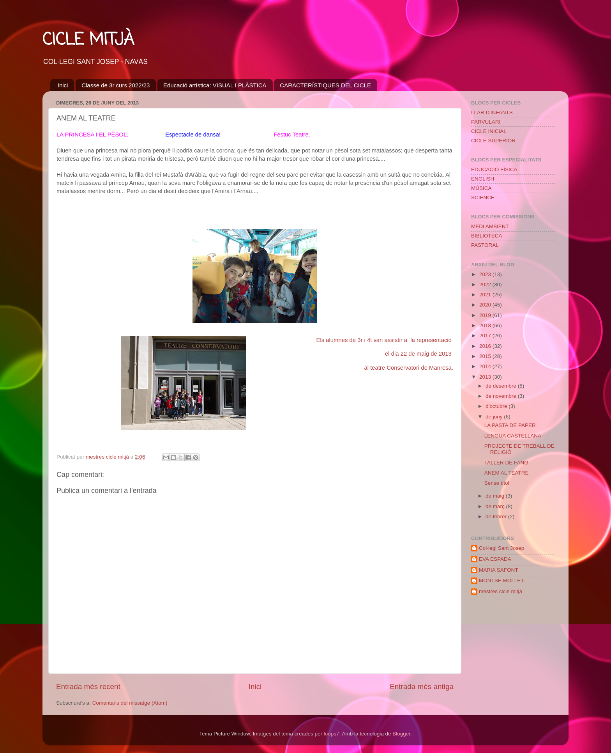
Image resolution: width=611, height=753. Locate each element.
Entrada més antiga (422, 686)
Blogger (401, 734)
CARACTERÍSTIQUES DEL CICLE (325, 85)
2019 (486, 315)
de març (496, 506)
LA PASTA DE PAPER (510, 425)
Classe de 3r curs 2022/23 (115, 85)
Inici (63, 85)
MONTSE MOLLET (501, 580)
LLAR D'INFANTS (492, 112)
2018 (486, 325)
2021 (486, 295)
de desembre (502, 386)
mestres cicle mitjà (500, 591)
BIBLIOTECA (486, 236)
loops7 (331, 734)
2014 (486, 366)
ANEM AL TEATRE (506, 473)
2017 (486, 335)
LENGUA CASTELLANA (512, 436)
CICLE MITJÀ (88, 40)
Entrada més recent (88, 686)
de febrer (497, 516)
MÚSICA (481, 188)
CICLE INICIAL (489, 131)
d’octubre (497, 406)
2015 (486, 356)
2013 (486, 377)
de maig (496, 496)
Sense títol (496, 483)
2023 (486, 274)
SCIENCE (482, 197)
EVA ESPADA (495, 559)
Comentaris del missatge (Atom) (130, 703)
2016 (486, 346)
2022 (486, 284)
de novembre (502, 396)
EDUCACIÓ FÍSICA (494, 169)
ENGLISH (482, 179)
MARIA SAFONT (498, 570)
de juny (495, 417)
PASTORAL (485, 245)
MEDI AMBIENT (490, 226)
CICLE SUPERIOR (493, 141)
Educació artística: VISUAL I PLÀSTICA (215, 85)
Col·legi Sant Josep (501, 548)
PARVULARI (485, 122)
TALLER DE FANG (506, 463)
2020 (486, 305)
